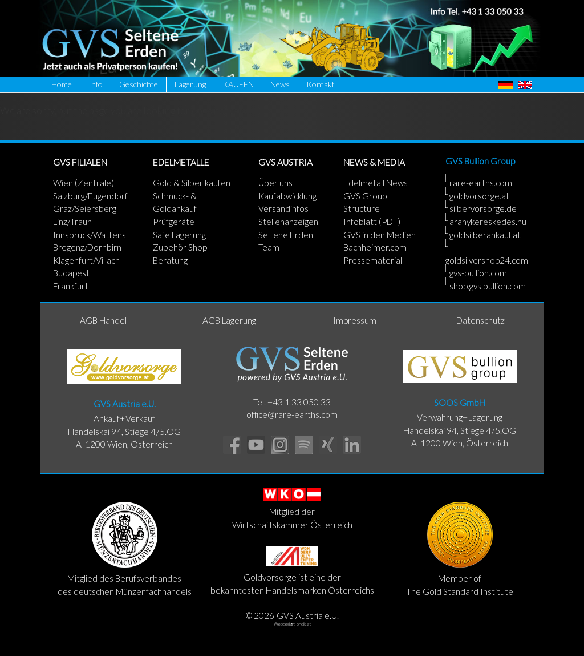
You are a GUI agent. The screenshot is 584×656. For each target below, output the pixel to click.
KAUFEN (238, 84)
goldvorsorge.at (479, 196)
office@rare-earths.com (292, 414)
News (280, 84)
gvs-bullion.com (478, 273)
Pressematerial (372, 260)
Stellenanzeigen (288, 221)
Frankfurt (70, 286)
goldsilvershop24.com (486, 260)
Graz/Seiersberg (84, 208)
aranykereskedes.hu (487, 221)
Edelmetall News (375, 183)
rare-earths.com (480, 183)
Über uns (275, 183)
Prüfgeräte (173, 221)
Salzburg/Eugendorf (90, 196)
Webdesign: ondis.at (292, 624)
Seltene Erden (285, 235)
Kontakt (320, 84)
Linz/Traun (72, 221)
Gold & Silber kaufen (191, 183)
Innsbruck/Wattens (89, 235)
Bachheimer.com (375, 247)
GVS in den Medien (379, 235)
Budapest (71, 273)
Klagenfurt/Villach (86, 260)
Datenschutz (480, 320)
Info (95, 84)
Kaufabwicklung (287, 196)
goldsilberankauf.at (485, 235)
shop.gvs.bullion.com (487, 286)
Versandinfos (283, 208)
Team (268, 247)
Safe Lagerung (179, 235)
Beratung (170, 260)
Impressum (354, 320)
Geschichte (138, 84)
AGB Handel (103, 320)
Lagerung (190, 84)
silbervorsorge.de (483, 208)
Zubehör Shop (180, 247)
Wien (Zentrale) (83, 183)
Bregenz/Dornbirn (87, 247)
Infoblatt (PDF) (371, 221)
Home (61, 84)
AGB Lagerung (229, 320)
